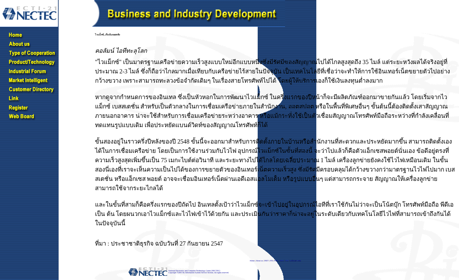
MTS (282, 261)
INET (266, 261)
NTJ (287, 261)
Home (252, 261)
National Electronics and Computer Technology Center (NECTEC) (194, 271)
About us (259, 261)
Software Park (295, 261)
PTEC (276, 261)
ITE (271, 261)
